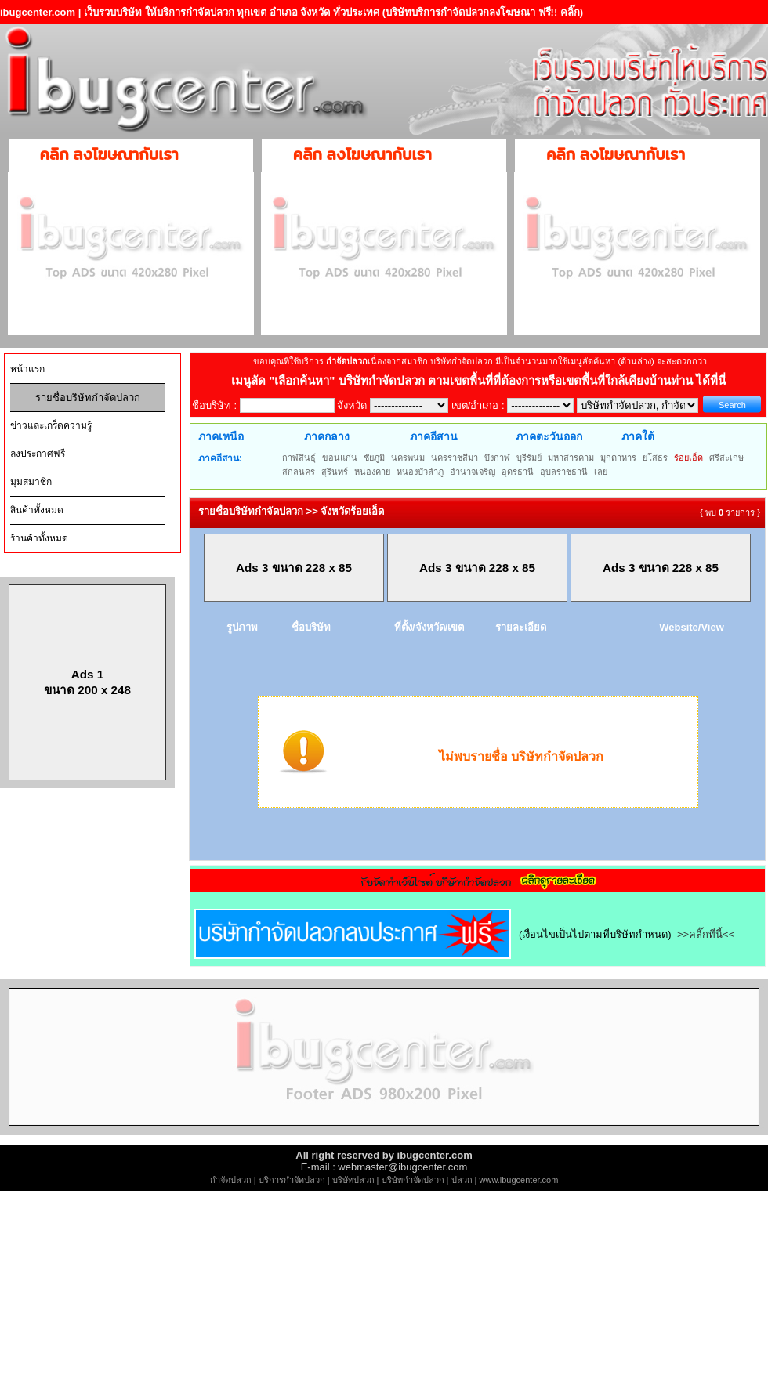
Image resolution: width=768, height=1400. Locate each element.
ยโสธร (655, 457)
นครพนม (408, 457)
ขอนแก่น (339, 457)
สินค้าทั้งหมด (36, 510)
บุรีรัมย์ (529, 457)
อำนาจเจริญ (472, 471)
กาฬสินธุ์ (299, 457)
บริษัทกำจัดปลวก (413, 1180)
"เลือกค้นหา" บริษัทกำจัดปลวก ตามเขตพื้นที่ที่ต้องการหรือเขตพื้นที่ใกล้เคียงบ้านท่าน (482, 380)
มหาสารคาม (571, 457)
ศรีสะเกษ (726, 457)
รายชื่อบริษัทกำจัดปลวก (87, 397)
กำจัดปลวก (231, 1180)
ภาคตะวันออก (549, 436)
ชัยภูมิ (374, 457)
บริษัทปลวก (353, 1180)
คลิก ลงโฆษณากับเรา (109, 154)
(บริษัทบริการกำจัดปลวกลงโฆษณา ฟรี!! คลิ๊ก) (483, 12)
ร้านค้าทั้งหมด (39, 538)
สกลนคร (298, 471)
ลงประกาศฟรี (37, 453)
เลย (600, 471)
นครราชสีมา (454, 457)
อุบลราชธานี (564, 471)
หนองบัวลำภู (420, 471)
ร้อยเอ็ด (688, 457)
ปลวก (462, 1180)
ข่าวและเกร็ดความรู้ (51, 425)
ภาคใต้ (637, 436)
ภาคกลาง (327, 436)
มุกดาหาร (618, 457)
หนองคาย (372, 471)
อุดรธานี (518, 471)
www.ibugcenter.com (519, 1180)
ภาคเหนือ (221, 436)
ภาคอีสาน (434, 436)
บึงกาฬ (497, 457)
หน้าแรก (27, 369)
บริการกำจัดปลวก (292, 1180)
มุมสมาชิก (31, 481)
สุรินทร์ (334, 471)
